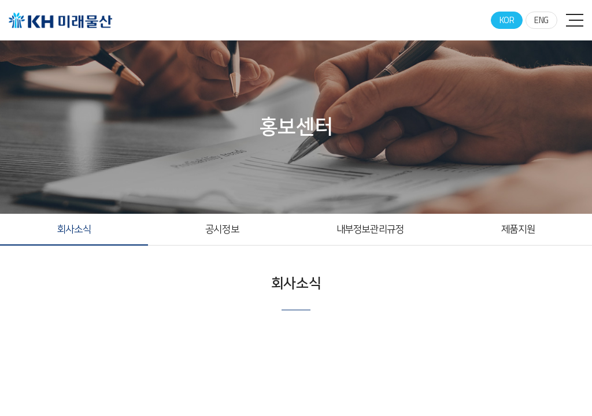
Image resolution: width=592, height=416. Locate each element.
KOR (507, 20)
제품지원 (518, 229)
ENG (541, 20)
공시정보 (222, 229)
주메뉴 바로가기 (0, 0)
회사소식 (74, 229)
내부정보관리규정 (370, 229)
